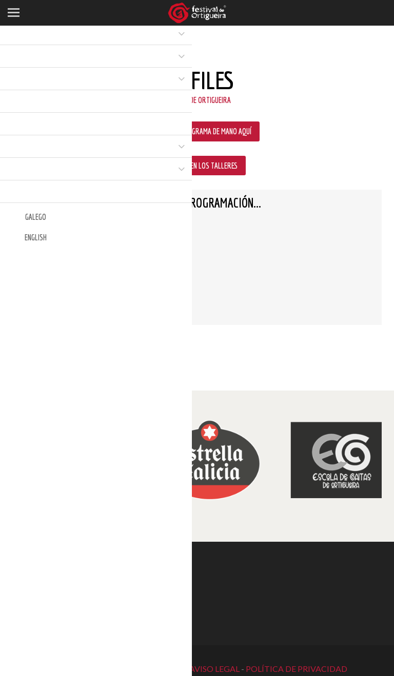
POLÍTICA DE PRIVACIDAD (296, 668)
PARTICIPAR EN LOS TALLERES (197, 165)
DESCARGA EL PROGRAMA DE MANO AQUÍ (197, 131)
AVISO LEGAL (214, 668)
